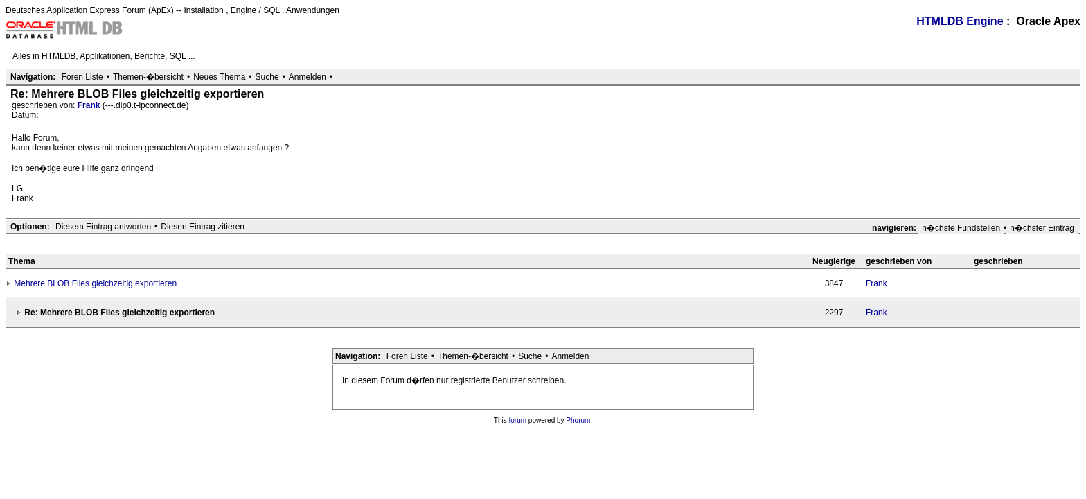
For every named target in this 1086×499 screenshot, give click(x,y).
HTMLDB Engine (959, 21)
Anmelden (307, 77)
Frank (90, 105)
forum (518, 420)
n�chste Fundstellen (961, 228)
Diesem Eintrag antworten (103, 226)
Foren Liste (82, 77)
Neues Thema (219, 77)
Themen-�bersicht (148, 77)
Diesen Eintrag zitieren (202, 226)
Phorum (578, 420)
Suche (267, 77)
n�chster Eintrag (1042, 228)
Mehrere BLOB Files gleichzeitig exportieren (95, 283)
